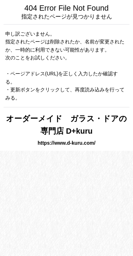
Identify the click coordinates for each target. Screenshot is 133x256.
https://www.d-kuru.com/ (66, 143)
